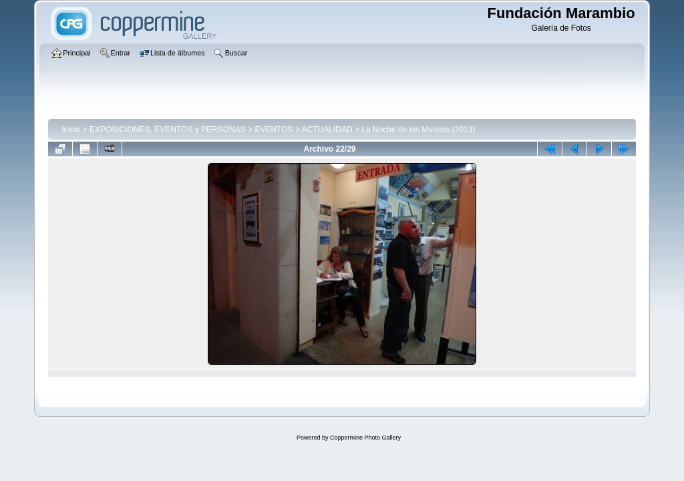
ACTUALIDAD (327, 129)
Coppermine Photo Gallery (365, 437)
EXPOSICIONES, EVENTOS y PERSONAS (168, 129)
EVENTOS (273, 129)
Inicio (70, 129)
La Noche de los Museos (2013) (418, 129)
